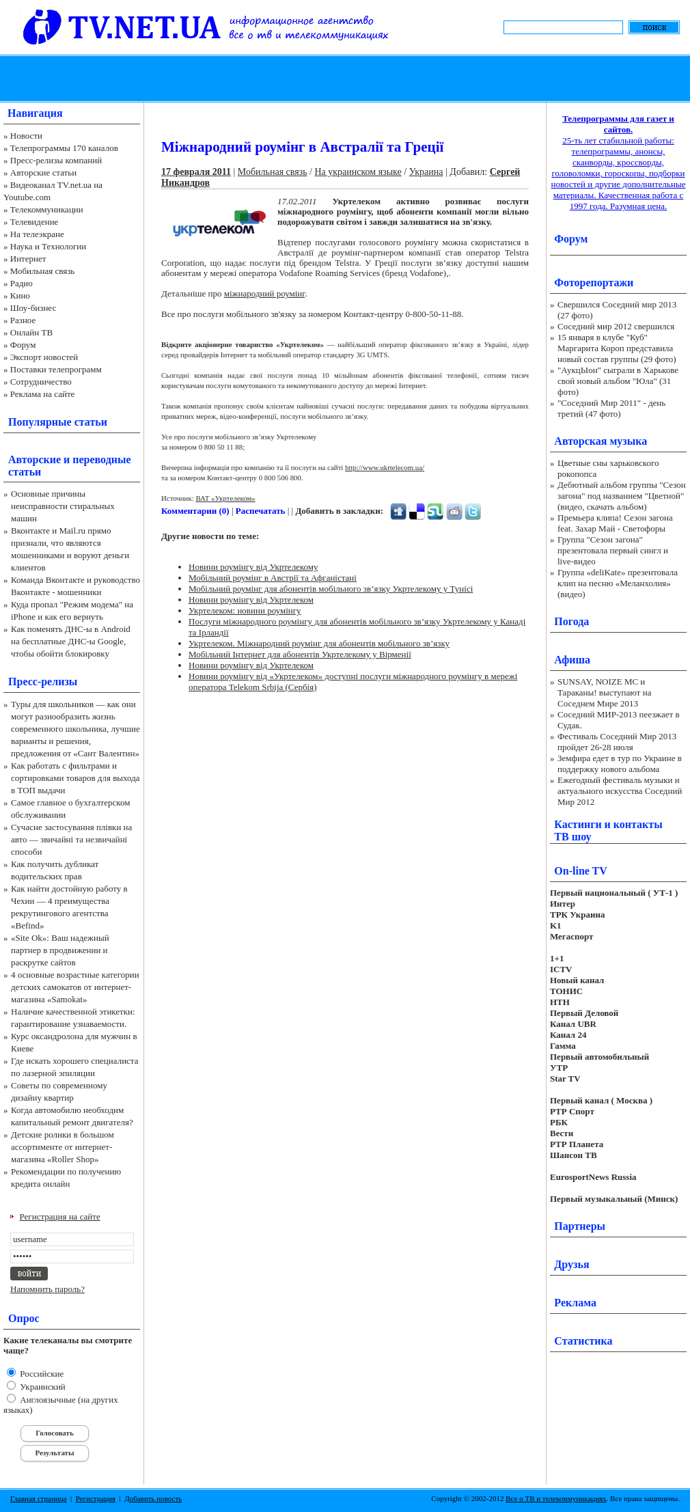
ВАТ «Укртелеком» (225, 498)
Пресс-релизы (42, 681)
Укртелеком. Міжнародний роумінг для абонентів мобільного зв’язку (319, 643)
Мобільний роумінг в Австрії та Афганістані (273, 578)
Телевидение (34, 222)
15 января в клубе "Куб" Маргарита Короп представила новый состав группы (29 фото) (616, 348)
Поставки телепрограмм (56, 369)
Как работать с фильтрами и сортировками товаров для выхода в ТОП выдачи (75, 777)
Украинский (42, 1387)
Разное (23, 320)
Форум (23, 345)
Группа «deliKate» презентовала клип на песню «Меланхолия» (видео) (617, 583)
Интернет (28, 258)
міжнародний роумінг (264, 293)
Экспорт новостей (44, 357)
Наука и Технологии (48, 246)
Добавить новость (153, 1498)
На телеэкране (37, 234)
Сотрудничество (41, 381)
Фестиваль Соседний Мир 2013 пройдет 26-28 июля (616, 741)
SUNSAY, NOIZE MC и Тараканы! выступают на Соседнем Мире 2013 (604, 692)
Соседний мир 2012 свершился (615, 326)
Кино (20, 295)
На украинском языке (357, 172)
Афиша (572, 659)
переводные (101, 459)
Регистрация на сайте (60, 1216)
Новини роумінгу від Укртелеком (251, 599)
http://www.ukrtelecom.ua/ (384, 467)
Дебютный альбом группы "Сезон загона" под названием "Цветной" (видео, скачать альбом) (621, 496)
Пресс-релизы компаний (56, 160)
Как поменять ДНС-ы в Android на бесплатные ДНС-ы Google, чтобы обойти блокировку (70, 641)
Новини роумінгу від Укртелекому (253, 567)
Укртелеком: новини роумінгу (245, 610)
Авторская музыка (600, 441)
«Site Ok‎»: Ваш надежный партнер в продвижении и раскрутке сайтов (60, 950)
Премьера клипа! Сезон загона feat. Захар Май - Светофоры (615, 523)
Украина (426, 172)
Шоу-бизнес (33, 308)
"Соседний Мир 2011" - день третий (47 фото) (611, 408)
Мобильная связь (42, 271)
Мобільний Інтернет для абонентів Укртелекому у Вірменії (300, 654)
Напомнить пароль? (47, 1289)
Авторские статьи (43, 172)
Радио (21, 283)
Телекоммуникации (46, 209)
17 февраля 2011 (196, 172)
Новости (26, 135)
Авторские (34, 459)
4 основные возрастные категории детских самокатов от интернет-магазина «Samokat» (75, 987)
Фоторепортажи (593, 282)
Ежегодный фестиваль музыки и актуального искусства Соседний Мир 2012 (619, 791)
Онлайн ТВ (31, 332)
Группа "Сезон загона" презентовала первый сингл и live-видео (612, 550)
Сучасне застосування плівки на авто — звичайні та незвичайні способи (71, 839)
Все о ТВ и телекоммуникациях (556, 1498)
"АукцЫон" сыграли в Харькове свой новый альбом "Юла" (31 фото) (617, 381)
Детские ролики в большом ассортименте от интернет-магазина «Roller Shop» (62, 1146)
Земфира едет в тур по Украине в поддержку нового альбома (619, 763)
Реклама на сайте (42, 394)
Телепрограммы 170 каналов (64, 148)
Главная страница (38, 1498)
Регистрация (95, 1498)
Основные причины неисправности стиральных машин (63, 506)
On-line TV (580, 871)
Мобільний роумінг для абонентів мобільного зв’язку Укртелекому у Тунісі (331, 588)
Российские (41, 1374)
